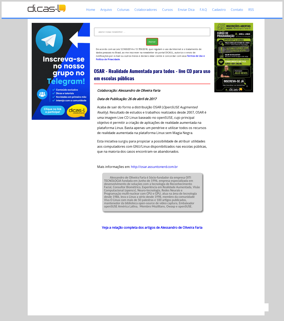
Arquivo (106, 9)
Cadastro (219, 9)
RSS (251, 9)
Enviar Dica (186, 9)
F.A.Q (203, 9)
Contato (237, 9)
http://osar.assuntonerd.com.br (154, 167)
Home (90, 9)
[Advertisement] (152, 268)
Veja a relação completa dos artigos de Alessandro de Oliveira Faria (152, 227)
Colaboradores (145, 9)
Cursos (167, 9)
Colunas (123, 9)
